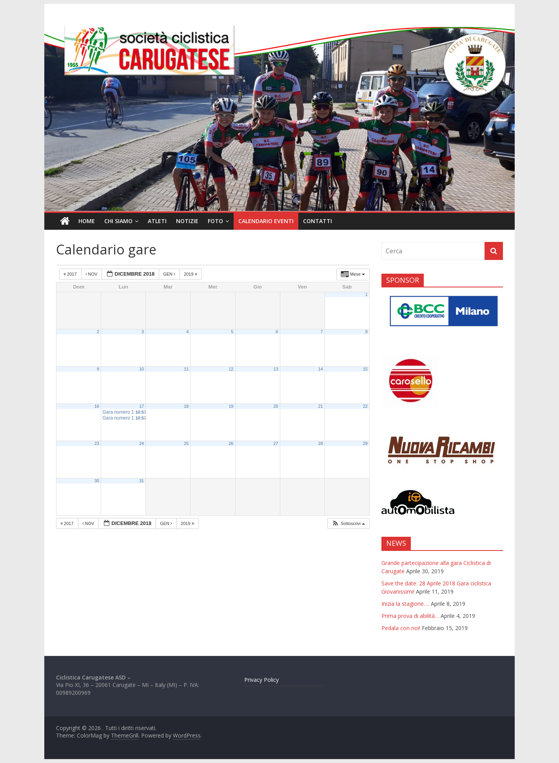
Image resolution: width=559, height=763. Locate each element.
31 (141, 480)
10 (141, 369)
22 (365, 406)
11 (186, 369)
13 (276, 369)
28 (320, 443)
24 (141, 443)
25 (186, 443)
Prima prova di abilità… (410, 615)
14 (320, 369)
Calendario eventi (266, 221)
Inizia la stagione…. (405, 603)
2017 (71, 274)
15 (365, 369)
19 (231, 406)
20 (276, 406)
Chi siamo (118, 221)
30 (96, 480)
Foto (215, 221)
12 (231, 369)
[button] (348, 523)
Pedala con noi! (400, 628)
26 (231, 443)
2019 (191, 274)
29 (365, 443)
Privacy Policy (261, 679)
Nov (92, 274)
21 (320, 406)
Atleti (157, 221)
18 (186, 406)
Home (86, 221)
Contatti (317, 221)
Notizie (187, 221)
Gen (169, 274)
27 (276, 443)
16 (96, 406)
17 (141, 406)
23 (96, 443)
